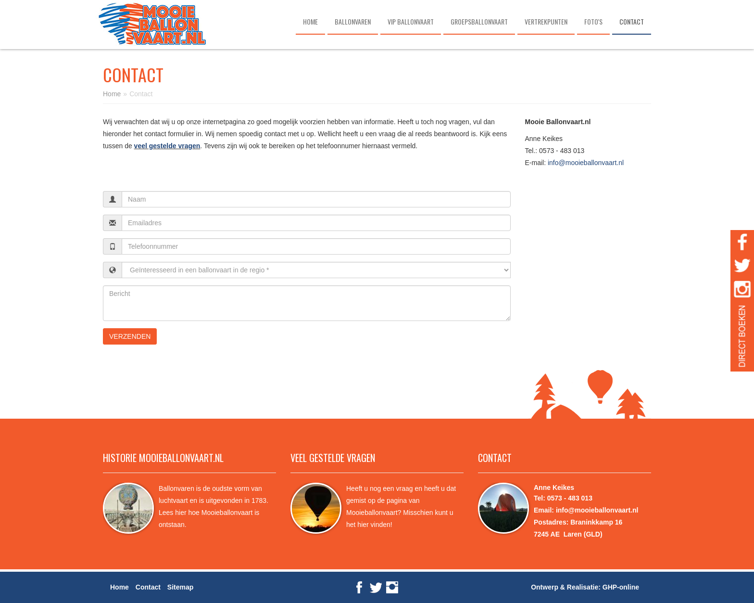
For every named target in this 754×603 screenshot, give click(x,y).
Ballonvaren (353, 21)
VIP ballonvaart (411, 21)
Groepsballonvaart (479, 21)
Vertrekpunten (546, 21)
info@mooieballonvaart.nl (586, 163)
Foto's (593, 21)
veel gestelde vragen (167, 146)
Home (310, 21)
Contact (631, 21)
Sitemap (180, 587)
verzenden (130, 336)
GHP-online (621, 587)
